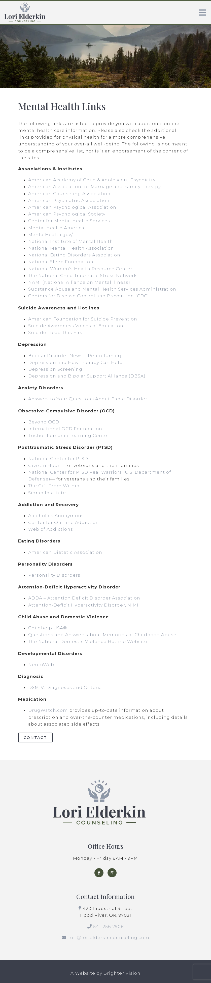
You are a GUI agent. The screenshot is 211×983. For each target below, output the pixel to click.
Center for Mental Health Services (69, 220)
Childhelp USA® (47, 627)
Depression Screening (55, 369)
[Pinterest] (112, 872)
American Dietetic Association (65, 552)
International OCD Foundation (65, 428)
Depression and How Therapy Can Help (75, 362)
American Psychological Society (67, 213)
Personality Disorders (54, 575)
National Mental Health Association (71, 248)
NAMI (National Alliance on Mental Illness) (79, 282)
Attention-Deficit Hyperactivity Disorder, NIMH (84, 605)
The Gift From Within (54, 485)
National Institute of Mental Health (70, 241)
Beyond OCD (43, 421)
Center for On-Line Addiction (63, 522)
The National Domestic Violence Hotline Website (87, 641)
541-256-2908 (108, 926)
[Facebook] (98, 872)
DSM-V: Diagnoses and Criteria (65, 687)
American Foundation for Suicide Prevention (82, 318)
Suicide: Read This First (56, 332)
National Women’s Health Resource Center (80, 268)
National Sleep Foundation (60, 261)
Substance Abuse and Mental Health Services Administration (102, 289)
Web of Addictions (50, 529)
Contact (35, 737)
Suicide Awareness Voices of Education (75, 325)
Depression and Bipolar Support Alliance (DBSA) (87, 375)
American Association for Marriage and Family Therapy (94, 186)
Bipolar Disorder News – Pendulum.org (75, 355)
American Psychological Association (72, 207)
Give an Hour (44, 465)
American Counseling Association (69, 193)
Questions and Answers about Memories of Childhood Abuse (102, 634)
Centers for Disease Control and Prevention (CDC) (88, 295)
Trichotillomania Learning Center (68, 435)
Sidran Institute (47, 492)
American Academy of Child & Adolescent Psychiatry (92, 179)
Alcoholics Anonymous (56, 515)
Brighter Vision (121, 973)
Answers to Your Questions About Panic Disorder (88, 398)
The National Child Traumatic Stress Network (82, 275)
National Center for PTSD (58, 458)
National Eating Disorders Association (74, 254)
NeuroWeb (41, 664)
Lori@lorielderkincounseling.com (108, 937)
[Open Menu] (202, 13)
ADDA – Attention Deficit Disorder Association (84, 597)
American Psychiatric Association (69, 200)
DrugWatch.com (48, 710)
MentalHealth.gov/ (50, 234)
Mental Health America (56, 227)
